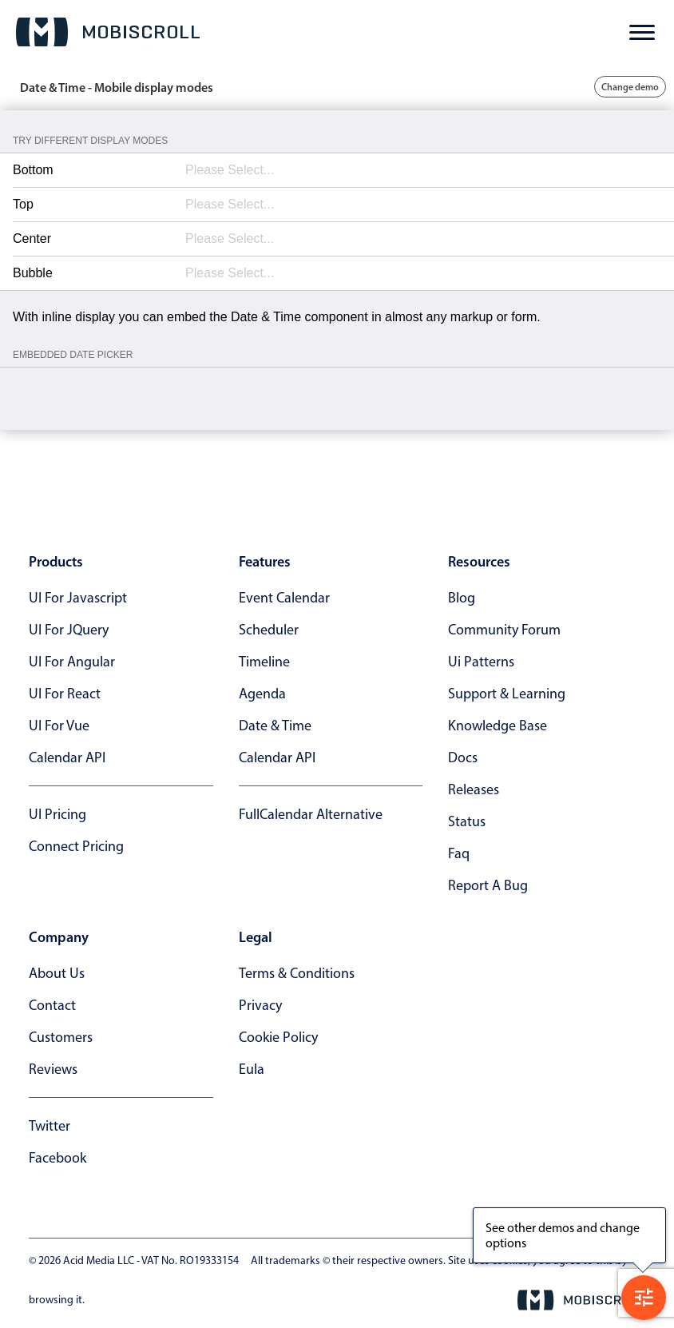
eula (251, 1069)
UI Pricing (57, 814)
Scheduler (269, 629)
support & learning (506, 693)
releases (473, 789)
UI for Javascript (78, 597)
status (467, 821)
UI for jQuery (69, 629)
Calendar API (67, 757)
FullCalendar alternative (311, 814)
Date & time (275, 725)
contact (52, 1005)
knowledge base (497, 725)
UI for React (65, 693)
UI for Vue (59, 725)
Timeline (264, 661)
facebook (57, 1158)
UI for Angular (72, 661)
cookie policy (278, 1037)
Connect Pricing (76, 846)
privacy (260, 1005)
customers (61, 1037)
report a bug (488, 885)
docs (463, 757)
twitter (49, 1126)
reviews (53, 1069)
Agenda (262, 693)
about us (57, 973)
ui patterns (481, 661)
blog (461, 597)
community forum (504, 629)
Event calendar (284, 597)
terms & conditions (297, 973)
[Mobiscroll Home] (108, 32)
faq (459, 853)
